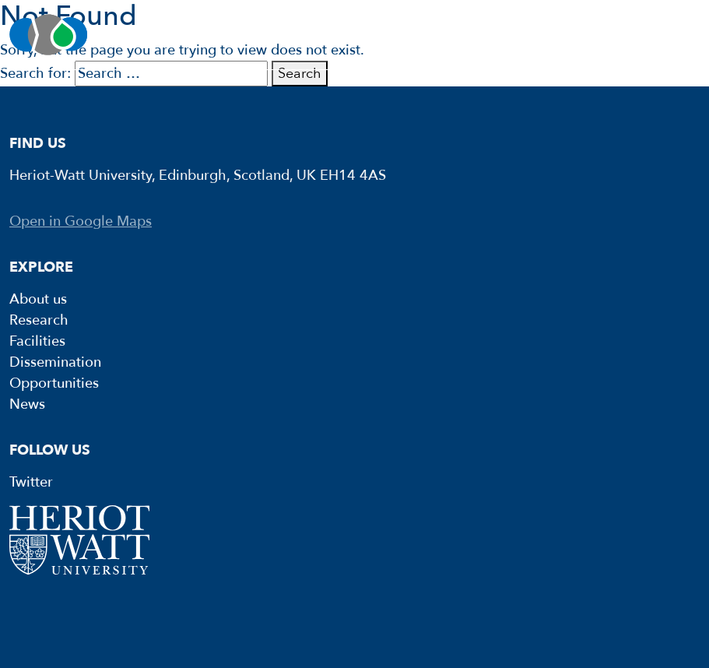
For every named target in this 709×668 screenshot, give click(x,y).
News (27, 404)
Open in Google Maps (80, 221)
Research (38, 320)
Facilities (37, 341)
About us (38, 299)
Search (299, 73)
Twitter (31, 482)
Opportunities (54, 383)
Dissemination (55, 362)
